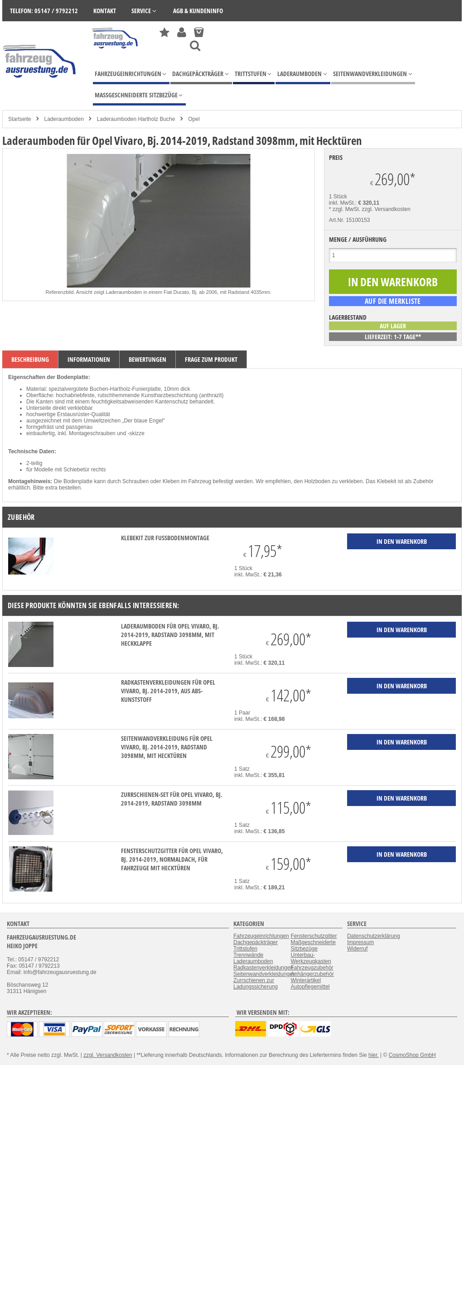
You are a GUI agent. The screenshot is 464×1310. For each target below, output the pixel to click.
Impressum (360, 942)
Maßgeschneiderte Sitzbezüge (312, 945)
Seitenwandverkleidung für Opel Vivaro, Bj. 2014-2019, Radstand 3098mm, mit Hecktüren (167, 747)
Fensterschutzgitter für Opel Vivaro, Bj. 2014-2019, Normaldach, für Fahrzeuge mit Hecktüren (172, 859)
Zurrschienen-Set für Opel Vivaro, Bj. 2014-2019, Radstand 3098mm (171, 798)
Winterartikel (305, 980)
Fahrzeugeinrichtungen (261, 936)
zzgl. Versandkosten (386, 209)
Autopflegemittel (309, 987)
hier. (373, 1055)
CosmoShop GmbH (412, 1055)
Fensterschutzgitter (313, 936)
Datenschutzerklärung (373, 936)
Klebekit (386, 481)
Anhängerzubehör (312, 974)
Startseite (19, 119)
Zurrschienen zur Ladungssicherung (255, 983)
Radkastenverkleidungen (263, 968)
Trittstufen (245, 948)
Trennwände (248, 955)
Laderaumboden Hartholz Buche (136, 119)
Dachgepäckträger (255, 942)
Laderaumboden (63, 119)
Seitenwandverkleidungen (264, 974)
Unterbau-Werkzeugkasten (310, 958)
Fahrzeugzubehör (311, 968)
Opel (193, 119)
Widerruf (357, 948)
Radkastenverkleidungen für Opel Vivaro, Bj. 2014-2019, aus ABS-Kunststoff (168, 691)
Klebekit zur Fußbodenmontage (165, 537)
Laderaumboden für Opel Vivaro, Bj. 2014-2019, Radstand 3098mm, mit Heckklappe (170, 635)
